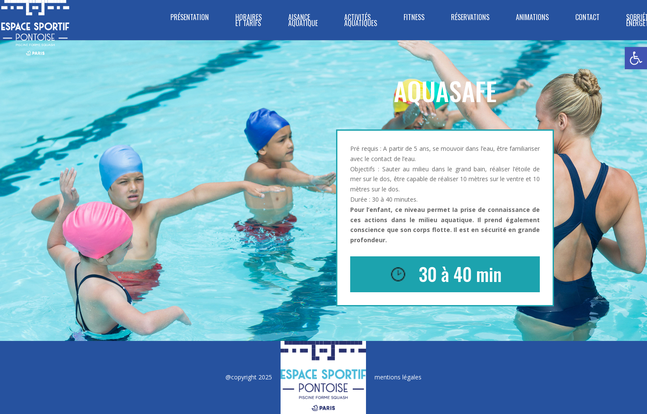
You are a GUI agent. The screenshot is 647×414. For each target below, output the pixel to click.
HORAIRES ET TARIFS (248, 21)
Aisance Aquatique (303, 21)
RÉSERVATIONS (470, 18)
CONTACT (587, 18)
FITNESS (414, 18)
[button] (636, 58)
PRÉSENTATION (189, 18)
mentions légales (398, 377)
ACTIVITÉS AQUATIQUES (360, 21)
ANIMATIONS (532, 18)
